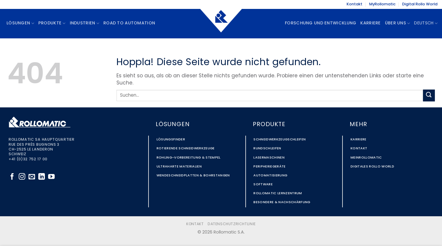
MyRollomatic (382, 4)
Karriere (370, 23)
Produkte (52, 23)
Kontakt (354, 4)
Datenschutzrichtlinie (232, 224)
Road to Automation (129, 23)
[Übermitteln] (429, 95)
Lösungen (20, 23)
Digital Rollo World (420, 4)
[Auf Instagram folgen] (22, 177)
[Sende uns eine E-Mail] (32, 177)
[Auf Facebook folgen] (12, 177)
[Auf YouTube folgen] (51, 177)
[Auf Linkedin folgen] (41, 177)
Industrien (84, 23)
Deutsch (426, 23)
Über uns (397, 23)
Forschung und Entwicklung (320, 23)
